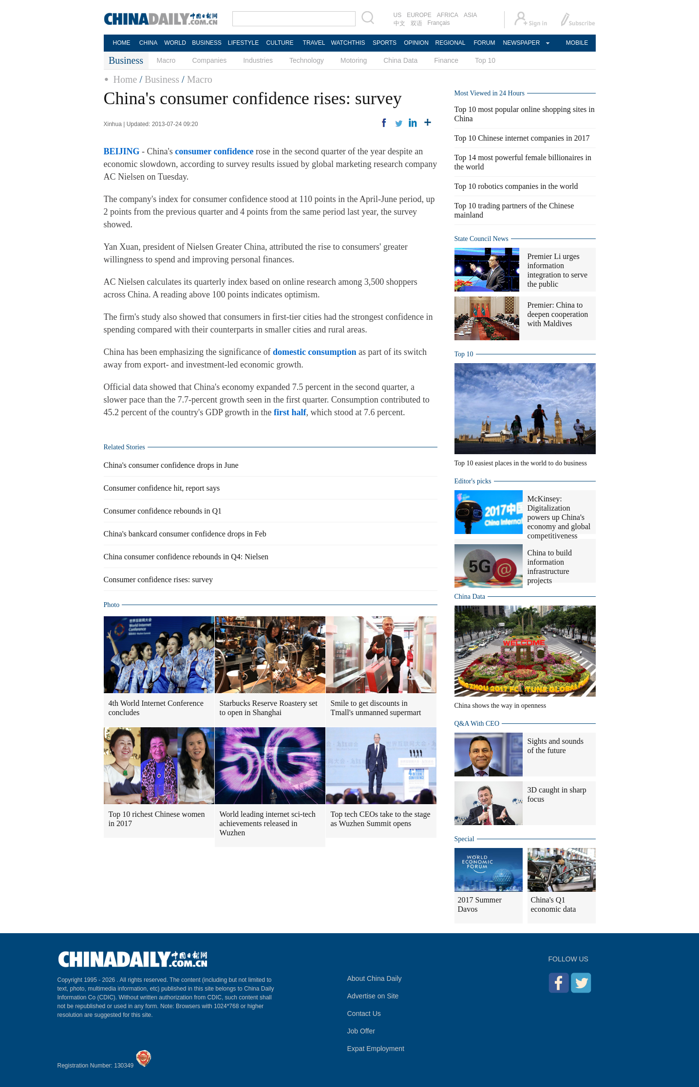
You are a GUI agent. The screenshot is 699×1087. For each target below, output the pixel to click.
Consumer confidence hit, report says (162, 488)
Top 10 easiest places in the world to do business (520, 463)
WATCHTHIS (348, 42)
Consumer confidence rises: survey (158, 579)
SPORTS (385, 42)
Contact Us (364, 1013)
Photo (112, 604)
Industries (258, 60)
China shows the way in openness (500, 705)
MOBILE (577, 42)
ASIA (470, 15)
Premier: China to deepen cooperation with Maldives (558, 314)
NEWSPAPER (521, 42)
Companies (209, 60)
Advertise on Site (373, 996)
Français (439, 22)
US (398, 15)
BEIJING (122, 151)
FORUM (484, 42)
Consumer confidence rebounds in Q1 (163, 511)
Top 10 (485, 60)
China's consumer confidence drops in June (171, 465)
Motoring (353, 60)
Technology (306, 60)
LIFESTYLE (243, 42)
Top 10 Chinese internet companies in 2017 (522, 138)
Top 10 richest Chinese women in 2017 (157, 819)
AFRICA (447, 15)
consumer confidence (214, 151)
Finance (446, 60)
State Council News (481, 238)
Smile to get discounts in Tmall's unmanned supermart (376, 708)
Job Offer (361, 1031)
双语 (416, 23)
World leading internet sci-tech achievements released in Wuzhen (268, 823)
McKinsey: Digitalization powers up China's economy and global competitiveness (559, 517)
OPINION (416, 42)
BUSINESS (207, 42)
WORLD (175, 42)
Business (162, 79)
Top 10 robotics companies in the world (516, 186)
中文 (399, 23)
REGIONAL (450, 42)
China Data (400, 60)
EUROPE (419, 15)
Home (125, 79)
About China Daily (374, 978)
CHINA (148, 42)
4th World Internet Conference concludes (156, 708)
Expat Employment (376, 1048)
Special (464, 839)
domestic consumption (315, 352)
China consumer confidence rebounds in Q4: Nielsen (186, 557)
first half (290, 412)
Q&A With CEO (477, 723)
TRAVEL (314, 42)
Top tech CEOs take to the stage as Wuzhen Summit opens (381, 819)
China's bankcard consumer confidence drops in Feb (185, 534)
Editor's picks (472, 481)
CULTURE (280, 42)
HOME (122, 42)
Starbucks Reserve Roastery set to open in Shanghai (269, 708)
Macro (166, 60)
